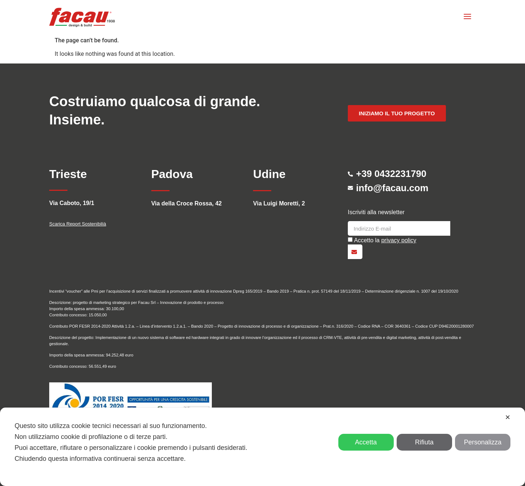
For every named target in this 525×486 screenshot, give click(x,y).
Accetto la (385, 240)
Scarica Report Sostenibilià (77, 224)
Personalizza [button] (482, 442)
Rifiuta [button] (424, 442)
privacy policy (398, 240)
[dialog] (262, 447)
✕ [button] (507, 417)
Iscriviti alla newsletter (376, 212)
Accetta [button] (366, 442)
